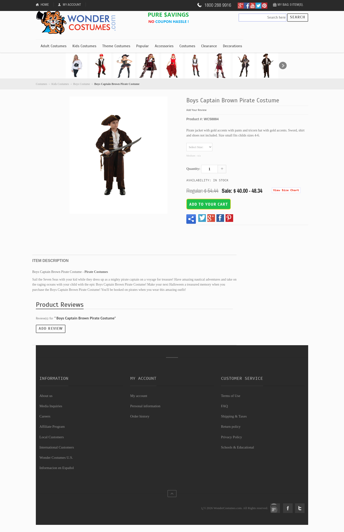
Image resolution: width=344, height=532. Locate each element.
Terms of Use (230, 396)
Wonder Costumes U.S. (56, 457)
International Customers (56, 447)
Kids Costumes (84, 46)
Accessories (164, 46)
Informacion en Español (56, 468)
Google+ (275, 508)
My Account (72, 4)
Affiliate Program (52, 426)
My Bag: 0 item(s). (290, 4)
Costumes (187, 46)
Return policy (231, 426)
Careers (44, 416)
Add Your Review (196, 110)
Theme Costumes (116, 46)
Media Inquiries (50, 406)
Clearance (209, 46)
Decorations (232, 46)
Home (45, 4)
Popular (142, 46)
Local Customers (51, 437)
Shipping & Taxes (234, 416)
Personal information (145, 406)
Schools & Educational (237, 447)
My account (138, 396)
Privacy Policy (231, 437)
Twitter (300, 508)
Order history (139, 416)
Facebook (288, 508)
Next (283, 65)
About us (46, 396)
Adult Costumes (53, 46)
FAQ (224, 406)
